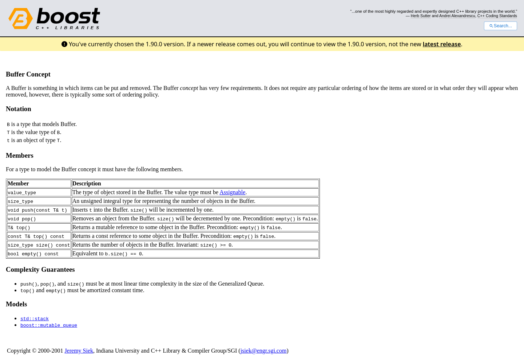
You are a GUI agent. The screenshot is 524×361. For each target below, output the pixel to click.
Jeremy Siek (78, 351)
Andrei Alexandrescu (457, 15)
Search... (500, 25)
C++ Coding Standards (497, 15)
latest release (442, 44)
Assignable (232, 192)
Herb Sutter (421, 15)
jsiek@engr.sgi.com (264, 351)
